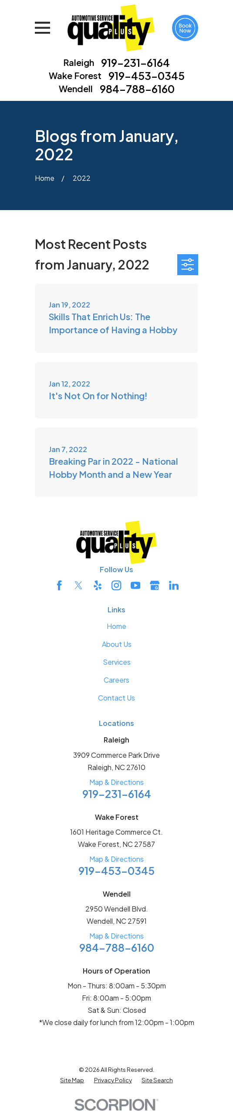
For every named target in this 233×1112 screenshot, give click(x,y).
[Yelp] (97, 585)
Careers (116, 679)
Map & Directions (116, 782)
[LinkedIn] (174, 585)
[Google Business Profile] (154, 585)
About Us (117, 644)
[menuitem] (72, 1080)
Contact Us (116, 697)
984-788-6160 (137, 88)
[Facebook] (59, 585)
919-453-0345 (146, 75)
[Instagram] (116, 585)
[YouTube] (135, 585)
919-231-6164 (135, 62)
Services (117, 662)
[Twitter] (78, 585)
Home (116, 626)
